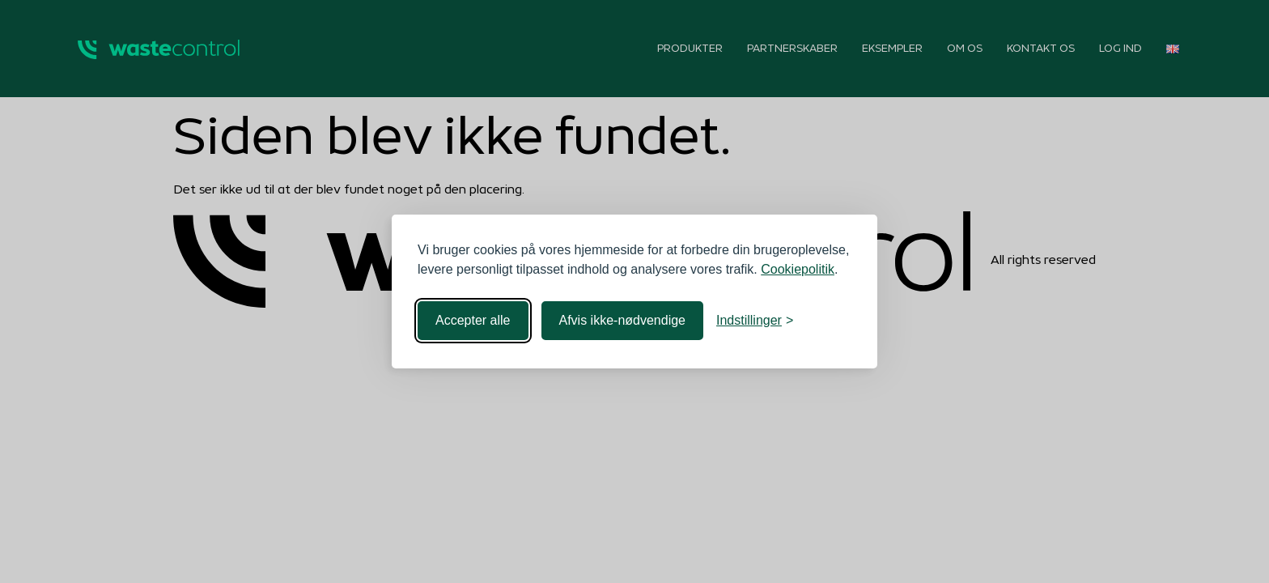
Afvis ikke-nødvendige (622, 320)
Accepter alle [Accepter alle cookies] (473, 320)
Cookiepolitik (797, 269)
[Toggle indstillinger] (754, 321)
